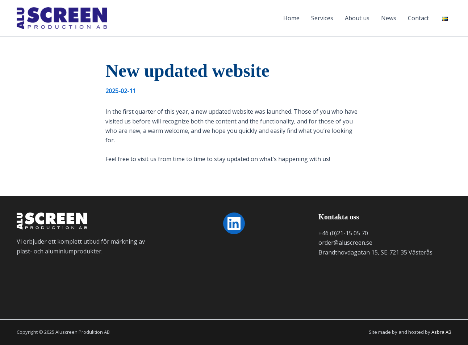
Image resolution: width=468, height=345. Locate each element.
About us (357, 18)
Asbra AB (441, 332)
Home (291, 18)
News (388, 18)
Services (322, 18)
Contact (418, 18)
